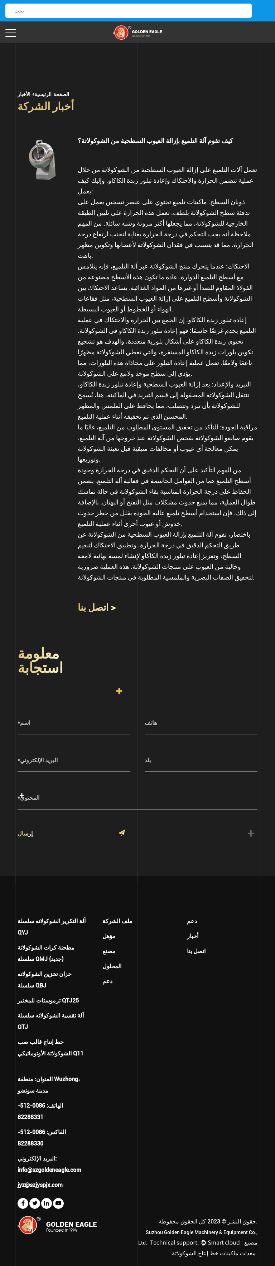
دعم (107, 981)
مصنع (109, 951)
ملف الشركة (117, 921)
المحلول (111, 966)
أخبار (192, 936)
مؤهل (109, 936)
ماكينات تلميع (189, 202)
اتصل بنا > (97, 607)
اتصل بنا (196, 951)
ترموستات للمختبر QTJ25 (48, 1000)
